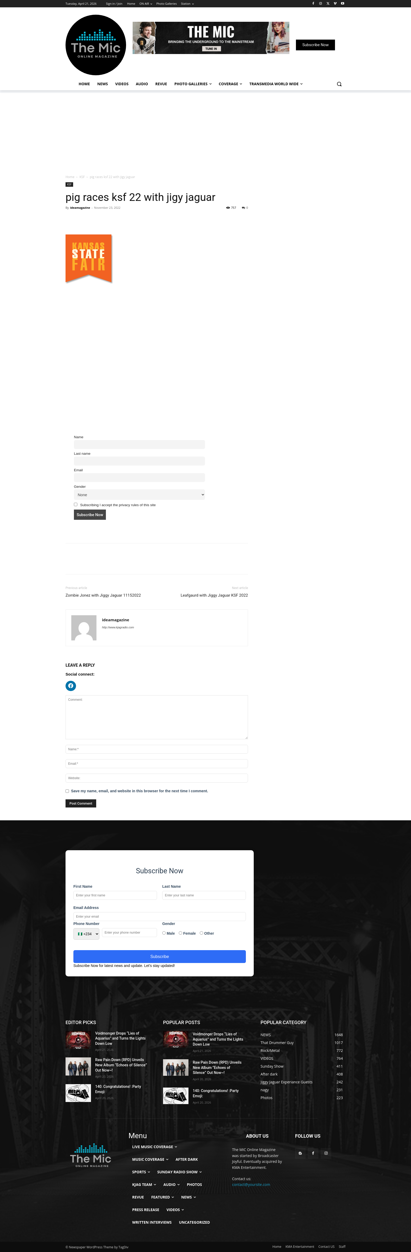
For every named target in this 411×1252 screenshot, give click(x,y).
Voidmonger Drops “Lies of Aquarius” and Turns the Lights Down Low (120, 1038)
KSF (82, 177)
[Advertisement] (205, 129)
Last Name (171, 886)
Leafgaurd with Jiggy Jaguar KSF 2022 (214, 595)
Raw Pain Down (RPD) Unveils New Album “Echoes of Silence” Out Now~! (121, 1065)
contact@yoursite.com (251, 1184)
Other (207, 933)
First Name (82, 886)
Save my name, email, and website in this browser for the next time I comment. (139, 791)
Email (78, 470)
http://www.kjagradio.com (118, 627)
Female (187, 933)
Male (168, 933)
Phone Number (86, 924)
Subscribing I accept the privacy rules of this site (115, 505)
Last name (82, 454)
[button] (339, 84)
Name (78, 437)
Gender (80, 487)
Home (70, 177)
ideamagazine (80, 208)
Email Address (86, 908)
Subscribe (159, 956)
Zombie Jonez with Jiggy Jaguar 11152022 (103, 595)
